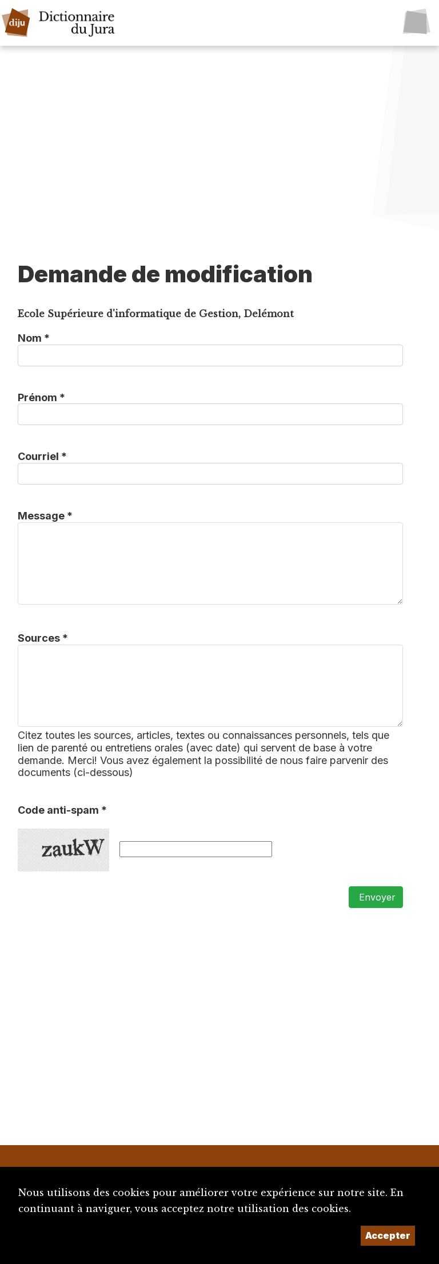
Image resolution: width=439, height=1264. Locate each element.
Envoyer (376, 897)
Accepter (387, 1235)
